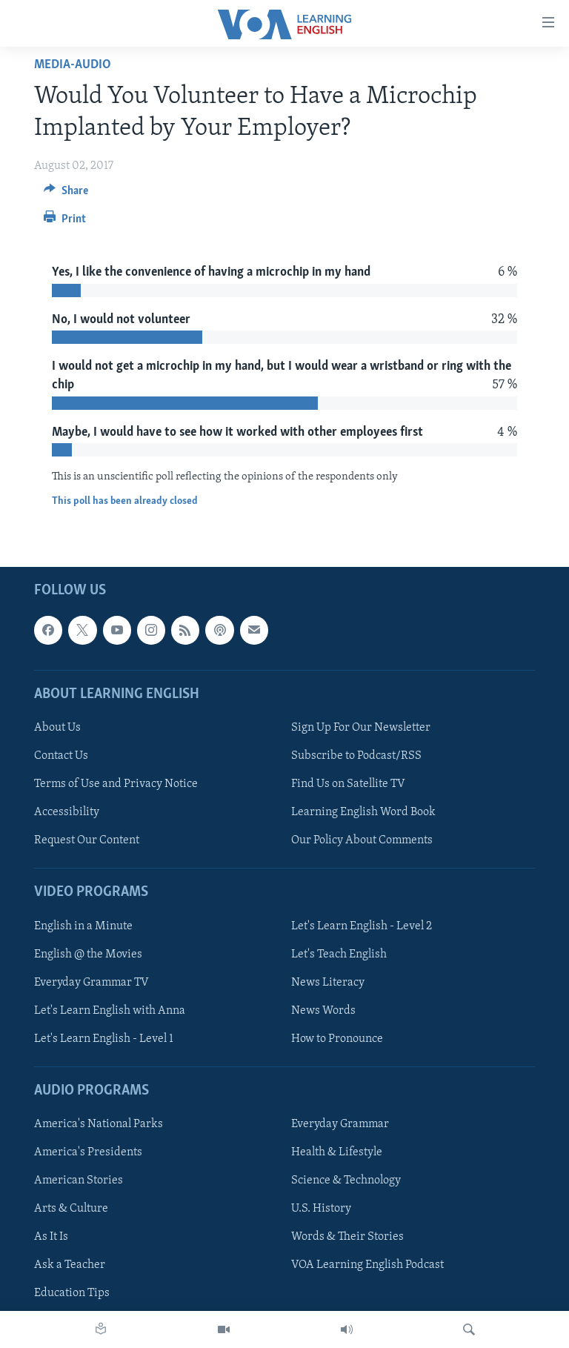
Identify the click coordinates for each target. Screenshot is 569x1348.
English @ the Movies (88, 954)
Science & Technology (346, 1180)
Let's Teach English (339, 954)
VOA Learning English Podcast (367, 1266)
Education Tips (72, 1294)
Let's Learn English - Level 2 (361, 926)
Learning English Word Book (363, 812)
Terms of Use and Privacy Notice (116, 784)
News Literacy (328, 983)
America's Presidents (88, 1152)
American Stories (78, 1180)
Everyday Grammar (340, 1124)
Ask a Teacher (69, 1266)
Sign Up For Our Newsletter (360, 728)
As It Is (51, 1238)
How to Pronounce (337, 1039)
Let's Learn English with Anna (109, 1011)
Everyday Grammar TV (91, 983)
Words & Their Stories (347, 1238)
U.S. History (321, 1209)
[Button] (66, 194)
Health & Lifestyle (336, 1152)
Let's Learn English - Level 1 (103, 1039)
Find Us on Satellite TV (348, 784)
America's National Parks (98, 1124)
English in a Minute (83, 926)
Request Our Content (86, 840)
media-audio (72, 65)
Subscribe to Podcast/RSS (356, 756)
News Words (323, 1011)
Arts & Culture (71, 1209)
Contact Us (61, 756)
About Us (57, 728)
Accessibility (66, 812)
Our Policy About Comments (362, 840)
